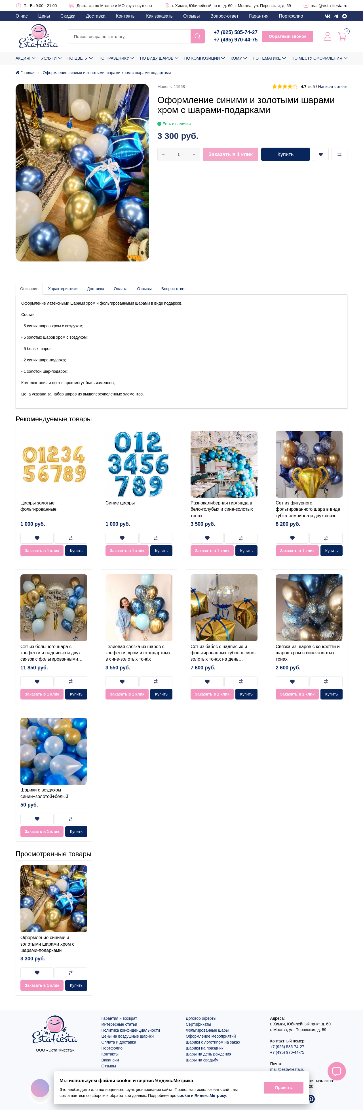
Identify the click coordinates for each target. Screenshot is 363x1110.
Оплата (120, 288)
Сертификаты (198, 1024)
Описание (29, 288)
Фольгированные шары (207, 1030)
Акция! (23, 58)
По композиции (202, 58)
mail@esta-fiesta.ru (329, 5)
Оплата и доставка (119, 1042)
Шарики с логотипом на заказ (213, 1042)
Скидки (67, 16)
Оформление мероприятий (211, 1036)
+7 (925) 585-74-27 (236, 32)
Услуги (48, 58)
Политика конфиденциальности (131, 1030)
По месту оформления (317, 58)
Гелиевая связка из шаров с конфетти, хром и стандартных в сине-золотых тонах (137, 653)
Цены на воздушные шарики (128, 1036)
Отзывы (191, 16)
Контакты (126, 16)
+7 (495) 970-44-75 (236, 40)
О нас (22, 16)
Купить (286, 154)
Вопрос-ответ (224, 16)
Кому (236, 58)
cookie (184, 1095)
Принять (283, 1088)
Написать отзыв (332, 86)
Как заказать (159, 16)
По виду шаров (156, 58)
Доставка (95, 16)
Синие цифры (120, 502)
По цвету (77, 58)
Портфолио (291, 16)
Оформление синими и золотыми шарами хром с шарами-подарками (47, 944)
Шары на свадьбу (202, 1060)
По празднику (113, 58)
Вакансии (110, 1060)
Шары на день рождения (208, 1054)
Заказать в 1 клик (230, 154)
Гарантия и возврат (119, 1018)
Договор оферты (201, 1018)
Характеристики (62, 288)
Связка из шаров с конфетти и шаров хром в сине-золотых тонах (308, 653)
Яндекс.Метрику (210, 1095)
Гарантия (258, 16)
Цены (44, 16)
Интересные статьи (119, 1024)
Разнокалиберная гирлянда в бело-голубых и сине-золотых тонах (222, 509)
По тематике (267, 58)
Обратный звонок (287, 36)
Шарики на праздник (204, 1048)
